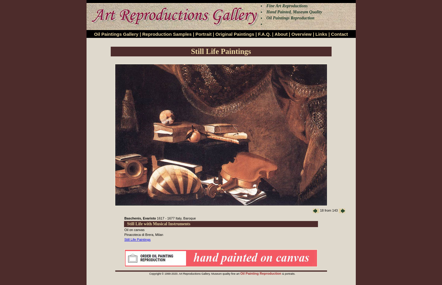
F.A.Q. (264, 34)
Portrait (203, 34)
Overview (301, 34)
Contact (339, 34)
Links (321, 34)
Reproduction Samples (167, 34)
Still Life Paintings (137, 239)
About (280, 34)
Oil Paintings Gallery (116, 34)
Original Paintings (234, 34)
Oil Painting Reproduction (261, 273)
